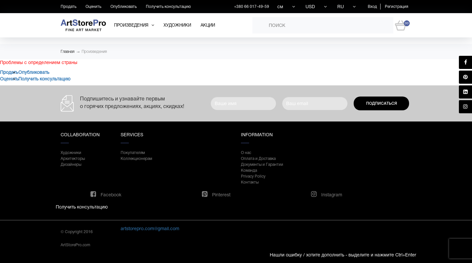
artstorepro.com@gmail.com (150, 228)
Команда (249, 170)
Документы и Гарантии (262, 164)
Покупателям (133, 152)
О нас (246, 152)
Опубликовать (123, 6)
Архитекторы (73, 158)
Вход (372, 6)
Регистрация (396, 6)
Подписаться (381, 103)
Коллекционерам (136, 158)
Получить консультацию (168, 6)
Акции (208, 25)
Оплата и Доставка (258, 158)
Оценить (93, 6)
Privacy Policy (253, 176)
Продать (68, 6)
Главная (67, 51)
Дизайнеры (71, 164)
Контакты (250, 182)
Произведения (94, 51)
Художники (177, 25)
